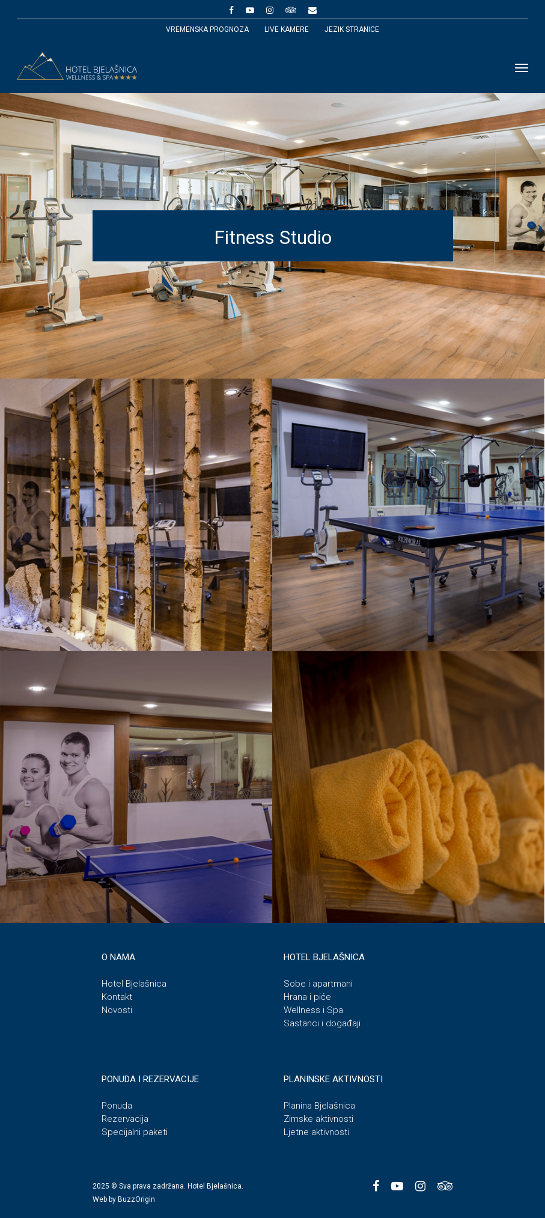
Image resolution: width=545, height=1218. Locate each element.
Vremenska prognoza (207, 29)
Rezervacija (125, 1118)
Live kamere (286, 29)
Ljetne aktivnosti (316, 1132)
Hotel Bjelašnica (134, 983)
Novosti (117, 1010)
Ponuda (117, 1105)
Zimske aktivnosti (318, 1118)
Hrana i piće (307, 996)
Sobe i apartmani (318, 983)
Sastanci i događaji (322, 1023)
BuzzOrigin (136, 1199)
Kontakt (117, 996)
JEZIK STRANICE (351, 29)
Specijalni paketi (135, 1132)
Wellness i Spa (313, 1010)
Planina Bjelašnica (319, 1105)
